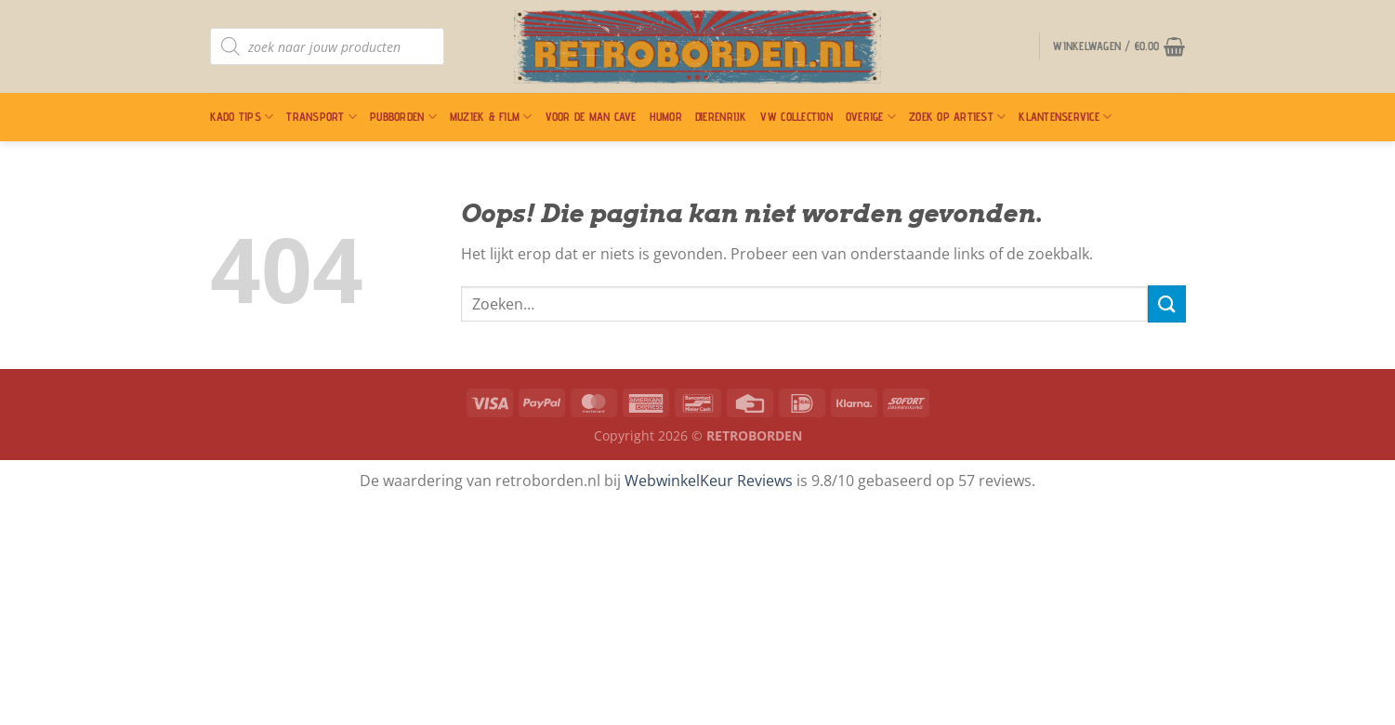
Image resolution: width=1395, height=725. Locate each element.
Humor (666, 117)
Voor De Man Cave (591, 117)
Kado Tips (242, 116)
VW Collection (796, 117)
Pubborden (403, 116)
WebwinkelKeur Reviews (709, 480)
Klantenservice (1065, 116)
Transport (321, 116)
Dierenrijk (721, 117)
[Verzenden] (1166, 303)
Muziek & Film (491, 116)
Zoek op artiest (957, 116)
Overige (871, 116)
